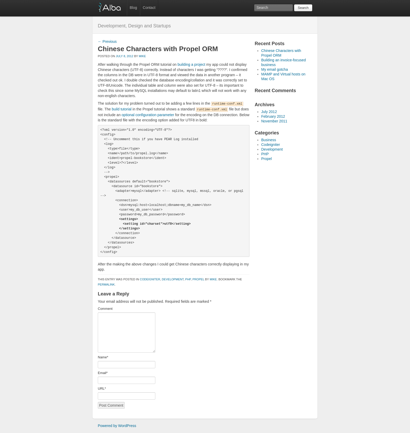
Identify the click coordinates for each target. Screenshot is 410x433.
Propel (198, 279)
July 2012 (269, 112)
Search (303, 8)
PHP (188, 279)
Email (103, 373)
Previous (107, 41)
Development (173, 279)
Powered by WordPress (117, 426)
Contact (149, 7)
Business (268, 140)
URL (102, 388)
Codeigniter (150, 279)
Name (103, 357)
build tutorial (122, 109)
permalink (106, 284)
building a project (191, 64)
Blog (133, 7)
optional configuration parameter (148, 115)
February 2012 (273, 116)
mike (142, 56)
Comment (105, 309)
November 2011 (274, 121)
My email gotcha (274, 69)
